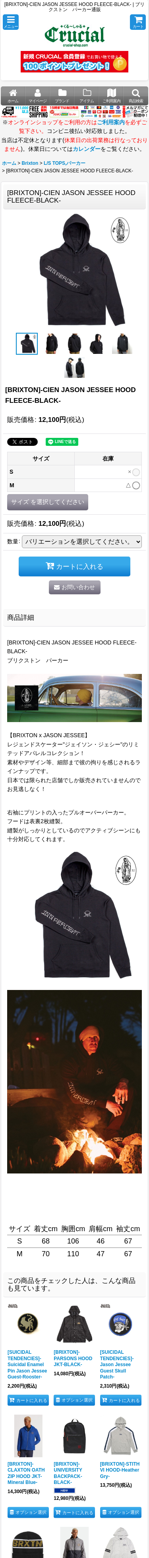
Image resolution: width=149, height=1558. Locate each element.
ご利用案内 (111, 122)
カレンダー (87, 149)
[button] (11, 22)
